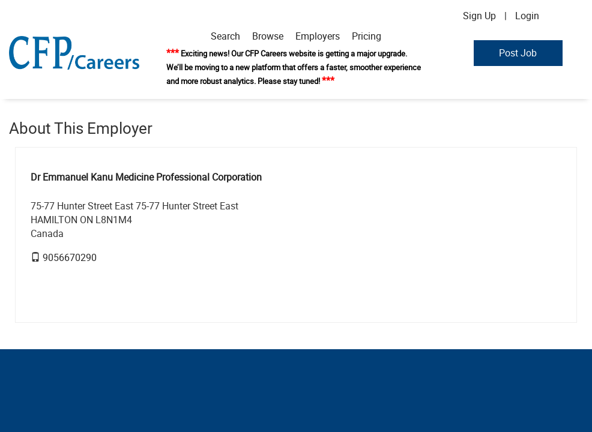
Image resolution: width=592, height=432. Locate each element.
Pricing (366, 36)
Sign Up (479, 15)
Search (225, 36)
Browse (267, 36)
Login (527, 15)
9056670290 (70, 257)
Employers (317, 36)
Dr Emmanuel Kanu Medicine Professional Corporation (146, 177)
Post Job (518, 52)
